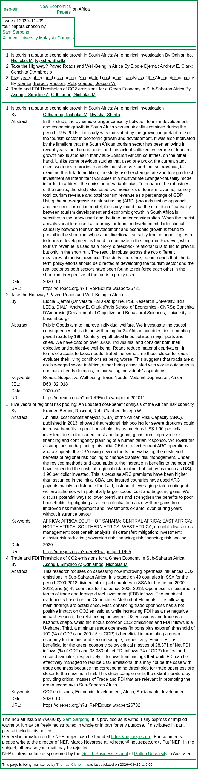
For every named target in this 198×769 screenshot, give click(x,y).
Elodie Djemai (144, 66)
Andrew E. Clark (176, 66)
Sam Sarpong (15, 32)
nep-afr (11, 9)
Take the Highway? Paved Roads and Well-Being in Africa (67, 66)
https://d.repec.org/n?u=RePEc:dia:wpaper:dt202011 (94, 397)
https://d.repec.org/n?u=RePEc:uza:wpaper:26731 (91, 288)
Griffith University (150, 753)
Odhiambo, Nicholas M (73, 94)
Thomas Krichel (68, 764)
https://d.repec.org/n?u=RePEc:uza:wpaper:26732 (91, 705)
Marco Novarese (87, 742)
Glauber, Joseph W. (97, 83)
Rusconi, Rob (63, 83)
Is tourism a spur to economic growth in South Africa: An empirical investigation (87, 55)
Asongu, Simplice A (30, 94)
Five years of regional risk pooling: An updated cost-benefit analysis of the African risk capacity (102, 77)
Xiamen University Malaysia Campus (38, 38)
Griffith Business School (105, 753)
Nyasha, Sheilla (50, 60)
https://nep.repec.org (131, 736)
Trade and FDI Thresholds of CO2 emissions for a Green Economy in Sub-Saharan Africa (97, 89)
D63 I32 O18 (55, 384)
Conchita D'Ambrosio (31, 72)
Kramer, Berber (32, 83)
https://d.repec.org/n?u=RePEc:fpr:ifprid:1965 (87, 551)
